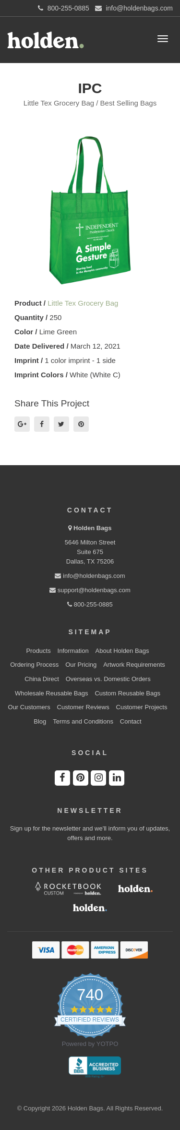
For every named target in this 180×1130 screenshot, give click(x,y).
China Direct (41, 678)
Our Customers (29, 707)
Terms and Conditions (83, 721)
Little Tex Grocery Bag (83, 303)
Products (38, 650)
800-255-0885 (90, 604)
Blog (40, 721)
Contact (131, 721)
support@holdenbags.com (90, 590)
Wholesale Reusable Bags (51, 693)
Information (73, 650)
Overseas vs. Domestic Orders (108, 678)
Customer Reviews (83, 707)
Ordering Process (34, 664)
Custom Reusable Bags (127, 693)
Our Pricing (80, 664)
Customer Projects (142, 707)
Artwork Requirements (134, 664)
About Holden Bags (122, 650)
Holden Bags (92, 528)
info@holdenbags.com (90, 575)
